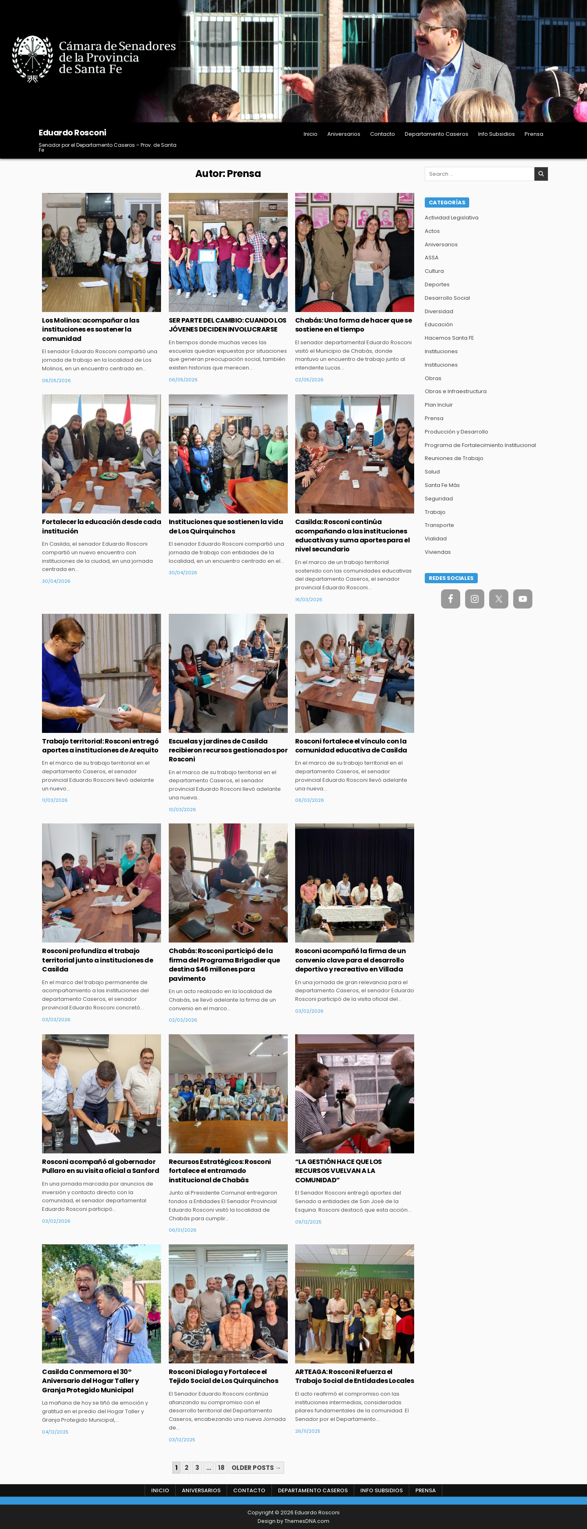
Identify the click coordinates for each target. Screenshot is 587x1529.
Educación (439, 324)
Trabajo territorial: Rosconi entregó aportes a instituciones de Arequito (100, 746)
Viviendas (438, 552)
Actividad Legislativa (452, 217)
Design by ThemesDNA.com (293, 1521)
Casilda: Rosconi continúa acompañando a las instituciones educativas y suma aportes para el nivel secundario (352, 535)
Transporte (439, 525)
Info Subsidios (496, 134)
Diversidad (439, 311)
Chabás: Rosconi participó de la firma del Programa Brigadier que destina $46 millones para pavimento (224, 964)
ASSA (432, 257)
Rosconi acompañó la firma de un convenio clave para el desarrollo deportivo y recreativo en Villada (350, 960)
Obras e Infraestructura (456, 391)
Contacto (382, 134)
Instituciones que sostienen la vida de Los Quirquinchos (226, 526)
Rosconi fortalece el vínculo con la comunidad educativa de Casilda (351, 746)
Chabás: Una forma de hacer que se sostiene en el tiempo (353, 325)
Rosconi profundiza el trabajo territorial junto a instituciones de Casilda (97, 960)
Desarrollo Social (447, 298)
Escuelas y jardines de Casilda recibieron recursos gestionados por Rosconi (228, 750)
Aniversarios (343, 134)
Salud (432, 472)
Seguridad (439, 498)
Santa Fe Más (442, 485)
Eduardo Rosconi (72, 132)
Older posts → (256, 1467)
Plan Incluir (439, 405)
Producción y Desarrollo (456, 432)
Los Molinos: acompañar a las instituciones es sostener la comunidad (90, 329)
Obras (433, 378)
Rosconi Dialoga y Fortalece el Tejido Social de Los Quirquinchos (223, 1376)
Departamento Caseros (436, 134)
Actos (432, 231)
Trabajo (435, 512)
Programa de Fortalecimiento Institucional (480, 445)
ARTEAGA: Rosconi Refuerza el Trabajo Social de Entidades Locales (354, 1376)
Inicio (311, 134)
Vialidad (436, 538)
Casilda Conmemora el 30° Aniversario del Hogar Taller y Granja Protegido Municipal (90, 1381)
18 (221, 1467)
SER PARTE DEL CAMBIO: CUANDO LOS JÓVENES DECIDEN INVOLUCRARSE (228, 325)
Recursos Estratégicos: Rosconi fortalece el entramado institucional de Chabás (220, 1171)
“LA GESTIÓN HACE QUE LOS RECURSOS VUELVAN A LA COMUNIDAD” (338, 1171)
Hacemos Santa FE (449, 338)
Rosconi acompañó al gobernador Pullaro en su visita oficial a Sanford (100, 1166)
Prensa (534, 134)
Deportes (437, 284)
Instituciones (441, 351)
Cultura (434, 271)
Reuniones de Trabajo (454, 458)
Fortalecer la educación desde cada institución (101, 526)
